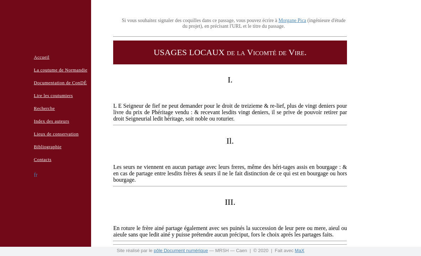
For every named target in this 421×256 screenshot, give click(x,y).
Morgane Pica (292, 20)
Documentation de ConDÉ (60, 82)
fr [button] (36, 175)
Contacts (43, 159)
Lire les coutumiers (53, 95)
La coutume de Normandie (60, 70)
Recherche (44, 108)
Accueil (41, 57)
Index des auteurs (51, 121)
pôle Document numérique (181, 250)
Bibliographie (48, 146)
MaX (299, 250)
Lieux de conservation (56, 134)
